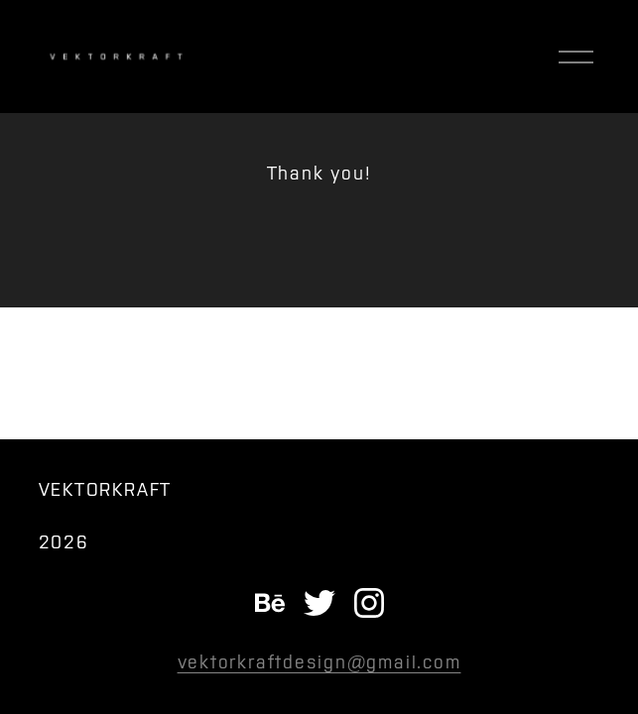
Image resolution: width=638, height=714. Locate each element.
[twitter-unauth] (319, 603)
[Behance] (270, 603)
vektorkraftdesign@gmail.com (319, 662)
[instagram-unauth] (369, 603)
